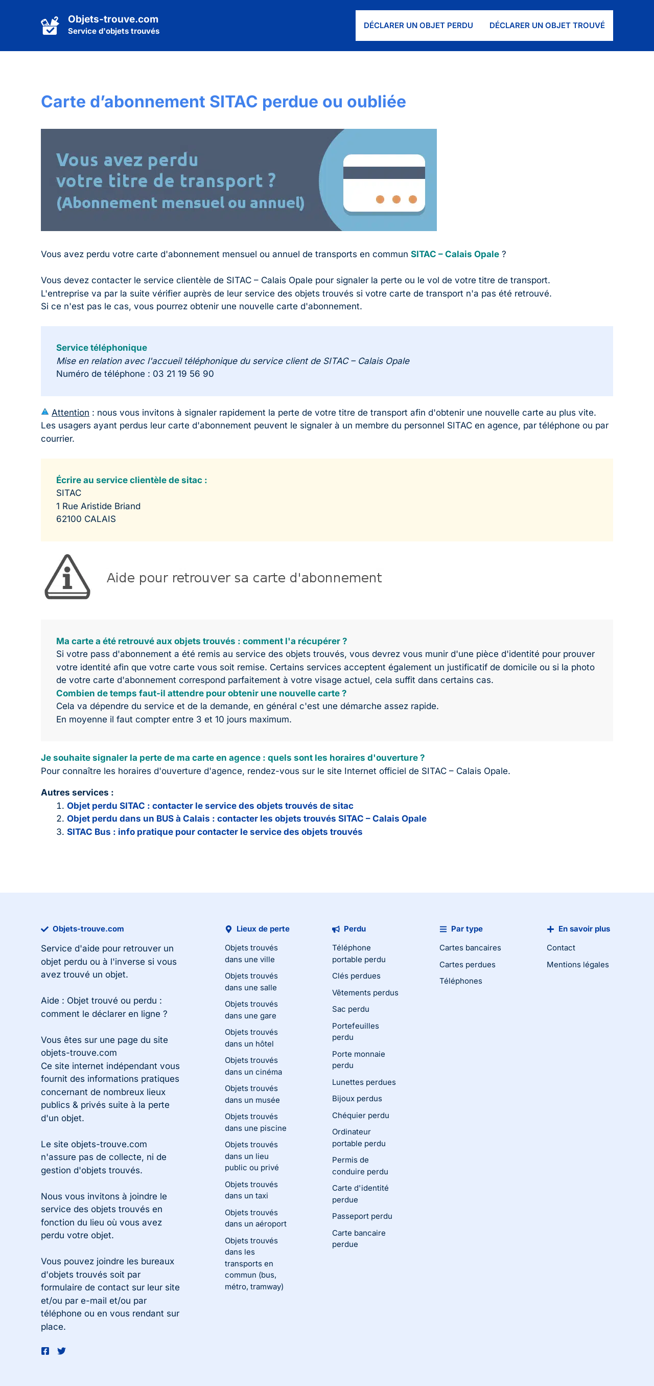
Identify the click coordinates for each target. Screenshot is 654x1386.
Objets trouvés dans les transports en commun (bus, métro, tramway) (254, 1263)
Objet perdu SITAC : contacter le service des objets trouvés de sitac (210, 806)
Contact (561, 947)
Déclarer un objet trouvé (547, 25)
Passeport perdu (362, 1216)
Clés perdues (356, 976)
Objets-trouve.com (113, 19)
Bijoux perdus (357, 1098)
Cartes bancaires (470, 947)
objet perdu (64, 962)
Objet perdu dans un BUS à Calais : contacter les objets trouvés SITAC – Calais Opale (247, 818)
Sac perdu (350, 1009)
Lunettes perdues (364, 1082)
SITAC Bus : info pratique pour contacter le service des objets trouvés (215, 832)
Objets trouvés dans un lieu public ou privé (252, 1156)
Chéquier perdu (360, 1115)
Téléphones (460, 981)
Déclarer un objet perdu (418, 25)
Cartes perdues (467, 964)
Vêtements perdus (365, 992)
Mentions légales (578, 964)
